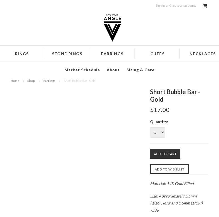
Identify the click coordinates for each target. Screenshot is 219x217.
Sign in (160, 5)
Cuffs (157, 53)
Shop (31, 80)
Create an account (182, 5)
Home (15, 80)
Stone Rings (67, 53)
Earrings (112, 53)
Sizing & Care (140, 69)
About (113, 69)
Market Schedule (82, 69)
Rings (22, 53)
